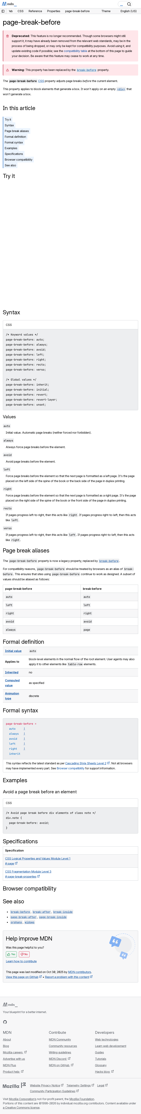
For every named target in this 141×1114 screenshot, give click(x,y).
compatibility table (75, 51)
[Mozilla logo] (14, 1085)
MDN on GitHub (59, 1065)
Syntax (9, 125)
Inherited (11, 672)
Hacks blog (102, 1071)
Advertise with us (14, 1059)
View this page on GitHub (22, 977)
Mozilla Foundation (81, 1099)
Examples (11, 148)
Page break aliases (17, 131)
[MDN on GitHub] (5, 1022)
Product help (11, 1071)
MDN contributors (79, 972)
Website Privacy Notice (45, 1085)
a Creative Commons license (21, 1107)
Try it (8, 119)
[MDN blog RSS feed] (31, 1022)
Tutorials (100, 1059)
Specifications (14, 154)
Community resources (63, 1046)
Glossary (101, 1065)
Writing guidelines (60, 1052)
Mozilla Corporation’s (22, 1099)
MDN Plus (9, 1065)
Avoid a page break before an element (40, 791)
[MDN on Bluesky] (11, 1022)
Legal (100, 1085)
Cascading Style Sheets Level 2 (85, 763)
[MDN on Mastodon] (24, 1022)
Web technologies (106, 1039)
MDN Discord (58, 1059)
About (7, 1039)
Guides (99, 1052)
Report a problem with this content (67, 977)
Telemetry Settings (78, 1085)
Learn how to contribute (21, 961)
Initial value (13, 651)
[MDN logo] (10, 1005)
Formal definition (15, 136)
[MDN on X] (18, 1022)
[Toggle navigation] (137, 4)
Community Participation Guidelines (52, 1091)
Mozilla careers (13, 1052)
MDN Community (60, 1039)
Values (9, 416)
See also (10, 165)
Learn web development (110, 1046)
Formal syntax (14, 142)
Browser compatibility (18, 159)
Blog (6, 1046)
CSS (41, 81)
